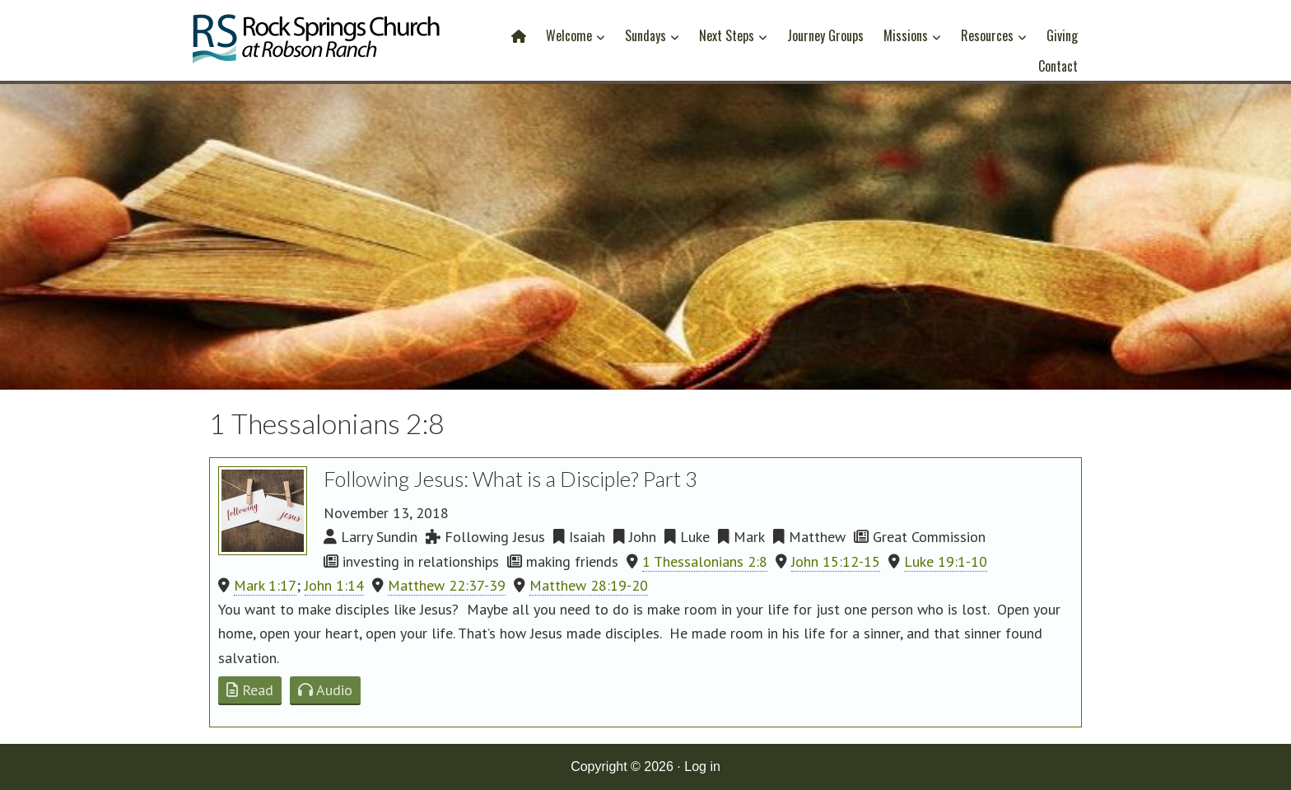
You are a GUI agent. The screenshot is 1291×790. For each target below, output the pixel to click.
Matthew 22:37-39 (447, 585)
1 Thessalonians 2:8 (704, 561)
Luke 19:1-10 (945, 561)
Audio (325, 689)
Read (249, 689)
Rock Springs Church (316, 43)
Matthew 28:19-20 (588, 585)
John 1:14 (334, 585)
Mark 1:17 (265, 585)
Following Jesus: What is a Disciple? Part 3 (510, 478)
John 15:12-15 (835, 561)
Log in (702, 767)
